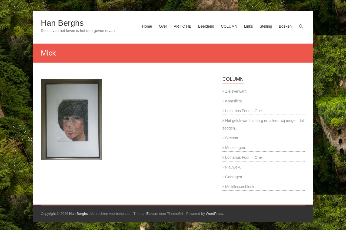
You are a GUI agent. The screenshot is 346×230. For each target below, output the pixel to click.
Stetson (231, 138)
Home (147, 26)
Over (163, 26)
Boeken (285, 26)
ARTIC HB (182, 26)
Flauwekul (233, 167)
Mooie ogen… (237, 147)
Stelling (266, 26)
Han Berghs (62, 22)
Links (248, 26)
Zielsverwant (236, 91)
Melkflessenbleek (239, 186)
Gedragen (233, 177)
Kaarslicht (233, 101)
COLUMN (229, 26)
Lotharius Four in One (243, 111)
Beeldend (206, 26)
